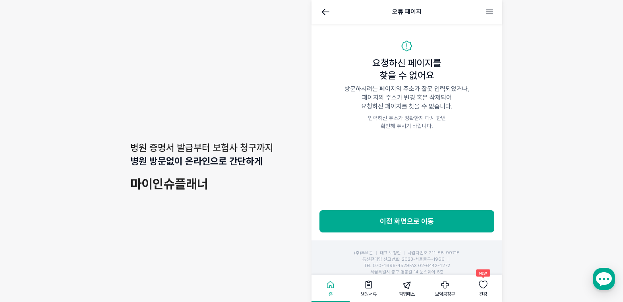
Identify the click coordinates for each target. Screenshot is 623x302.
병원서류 (369, 294)
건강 (483, 294)
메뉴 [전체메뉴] (489, 12)
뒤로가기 (326, 12)
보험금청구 (445, 294)
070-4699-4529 (391, 265)
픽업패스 (407, 294)
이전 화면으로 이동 (407, 221)
